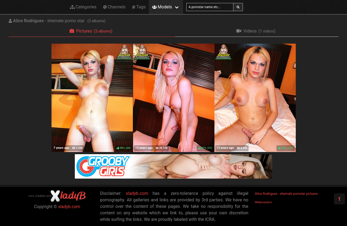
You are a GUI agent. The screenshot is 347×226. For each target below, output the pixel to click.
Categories (83, 6)
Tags (139, 6)
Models (162, 6)
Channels (114, 6)
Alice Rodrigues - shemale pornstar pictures (286, 194)
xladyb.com (69, 206)
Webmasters (263, 202)
